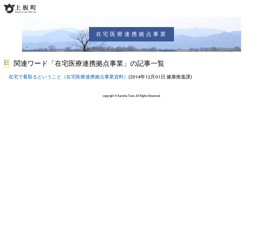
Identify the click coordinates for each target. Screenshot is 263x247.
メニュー (257, 8)
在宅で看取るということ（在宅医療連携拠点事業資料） (68, 76)
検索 (244, 8)
